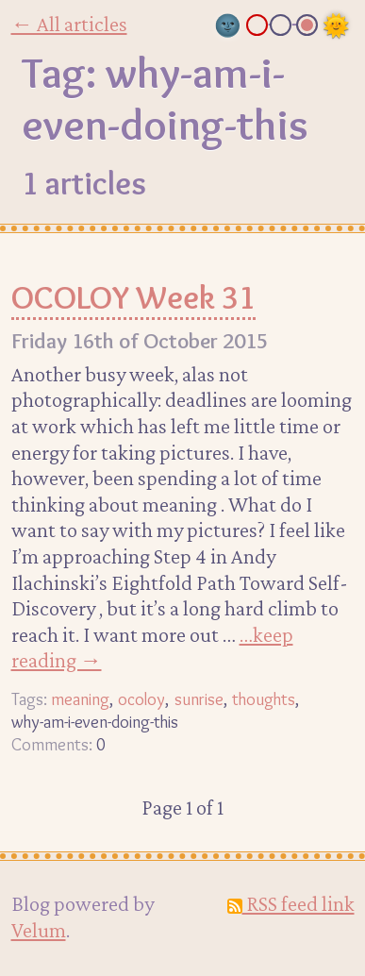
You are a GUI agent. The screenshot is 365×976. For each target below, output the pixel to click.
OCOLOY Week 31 (133, 297)
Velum (38, 929)
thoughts (263, 699)
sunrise (199, 699)
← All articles (69, 23)
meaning (80, 699)
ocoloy (141, 699)
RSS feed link (291, 903)
